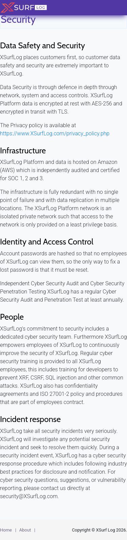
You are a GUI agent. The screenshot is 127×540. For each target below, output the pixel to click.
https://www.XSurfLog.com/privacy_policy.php (54, 133)
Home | (8, 530)
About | (27, 530)
